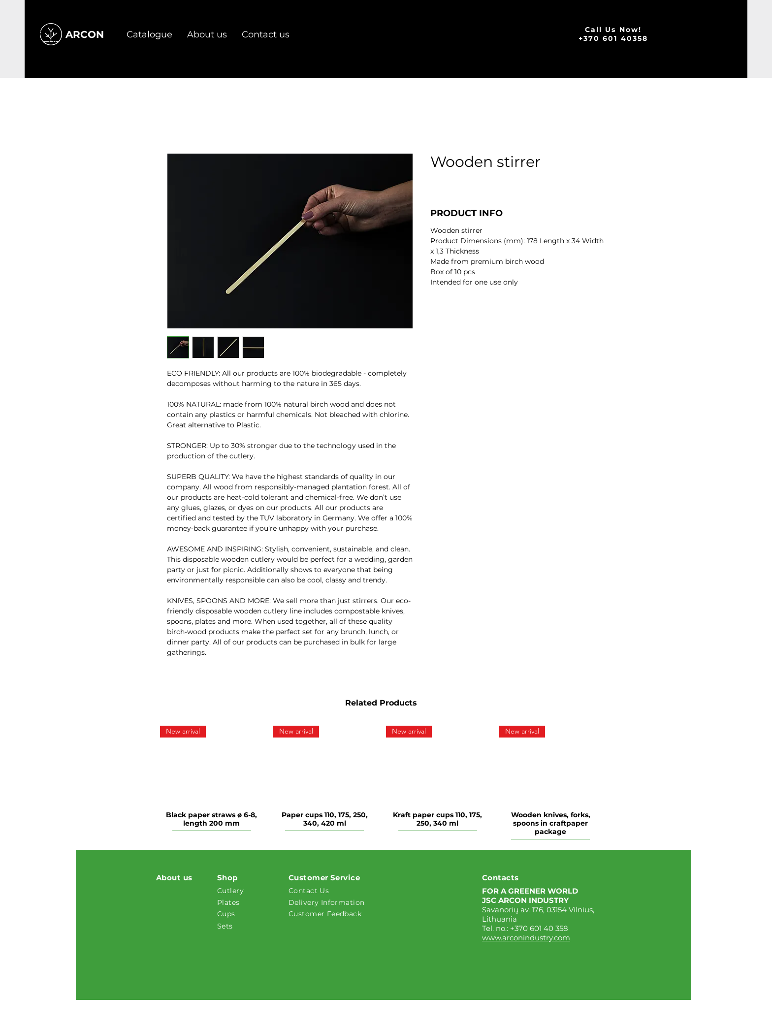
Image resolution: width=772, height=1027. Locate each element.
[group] (381, 784)
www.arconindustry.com (526, 937)
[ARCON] (87, 34)
